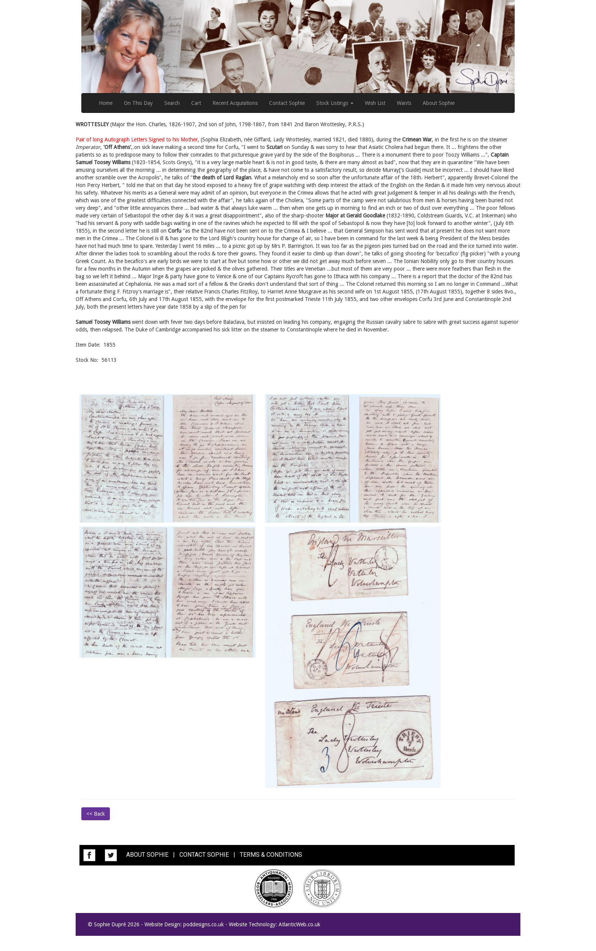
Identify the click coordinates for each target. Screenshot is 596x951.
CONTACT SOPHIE (204, 855)
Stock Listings (334, 103)
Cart (196, 103)
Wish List (375, 103)
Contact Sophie (287, 103)
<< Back (95, 814)
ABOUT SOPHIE (147, 855)
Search (172, 103)
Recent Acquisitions (235, 103)
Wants (404, 103)
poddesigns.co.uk (203, 924)
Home (106, 103)
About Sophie (439, 103)
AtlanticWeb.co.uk (299, 924)
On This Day (138, 103)
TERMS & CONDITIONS (271, 855)
